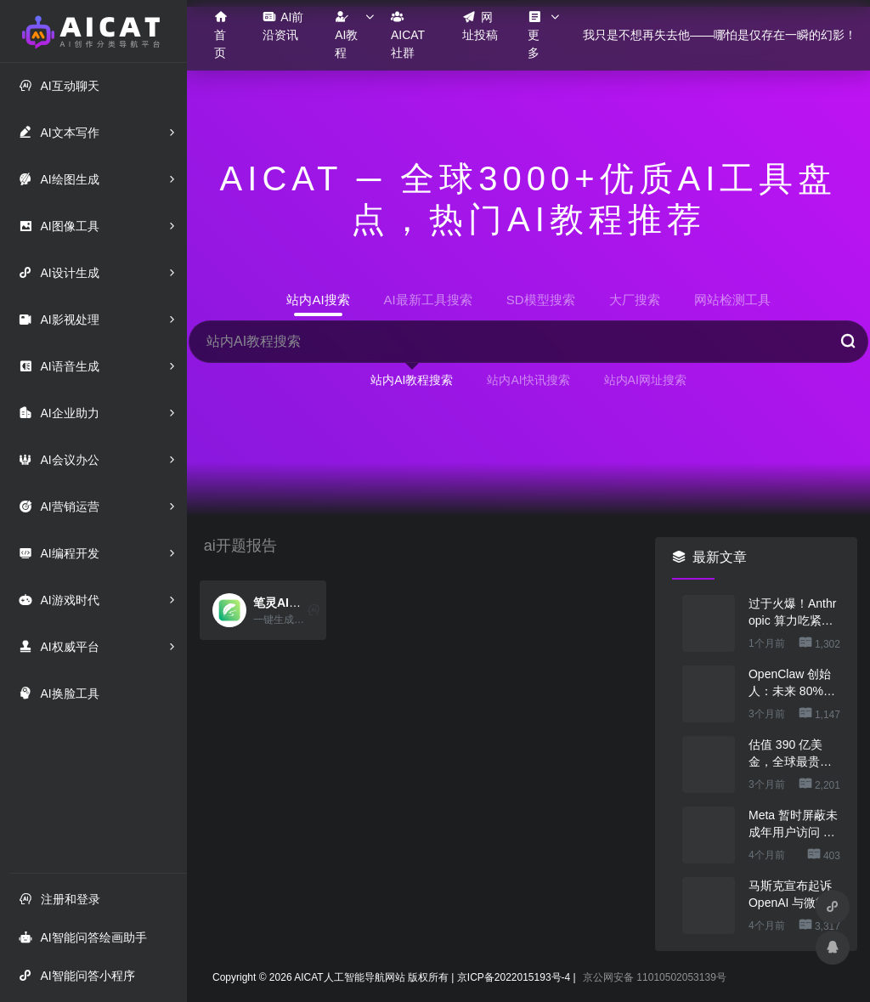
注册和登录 (59, 899)
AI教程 (346, 34)
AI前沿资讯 (283, 25)
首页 (221, 34)
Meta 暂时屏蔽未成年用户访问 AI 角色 (793, 824)
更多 (534, 34)
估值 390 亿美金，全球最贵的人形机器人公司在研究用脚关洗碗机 (790, 754)
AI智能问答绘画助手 (82, 937)
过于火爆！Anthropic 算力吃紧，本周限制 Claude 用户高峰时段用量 (793, 613)
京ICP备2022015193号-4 (513, 977)
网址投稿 (480, 25)
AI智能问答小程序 (76, 975)
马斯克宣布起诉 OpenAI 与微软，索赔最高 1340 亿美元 (794, 895)
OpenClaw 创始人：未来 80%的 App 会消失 (792, 683)
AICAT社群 (408, 34)
